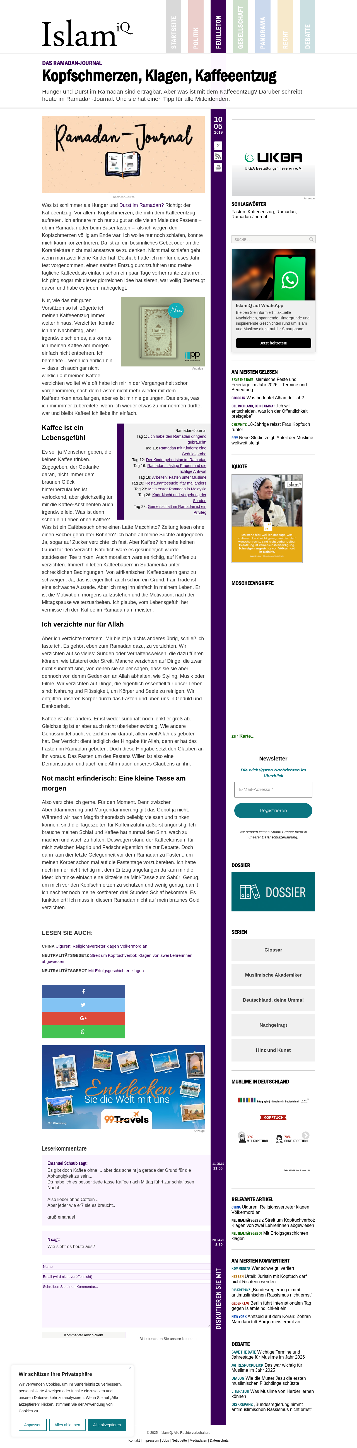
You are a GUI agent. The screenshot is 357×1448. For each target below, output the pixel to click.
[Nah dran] (130, 1367)
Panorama (263, 26)
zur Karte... (243, 736)
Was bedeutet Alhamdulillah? (267, 397)
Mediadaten (198, 1440)
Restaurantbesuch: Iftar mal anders (175, 483)
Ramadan (286, 211)
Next (304, 1134)
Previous (240, 1134)
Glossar (273, 950)
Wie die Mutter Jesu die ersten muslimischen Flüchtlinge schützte (268, 1381)
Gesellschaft (240, 26)
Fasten (238, 211)
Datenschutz (219, 1440)
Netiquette (190, 1299)
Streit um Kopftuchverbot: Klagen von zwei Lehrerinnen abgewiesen (117, 958)
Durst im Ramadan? (141, 205)
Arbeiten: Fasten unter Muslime (179, 477)
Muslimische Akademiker (273, 975)
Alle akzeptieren (107, 1425)
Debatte (307, 26)
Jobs (165, 1440)
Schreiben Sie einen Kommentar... (126, 1265)
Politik (196, 26)
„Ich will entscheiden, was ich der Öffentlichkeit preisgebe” (269, 411)
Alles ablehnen (67, 1425)
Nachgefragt (273, 1025)
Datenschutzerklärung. (280, 837)
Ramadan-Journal (249, 216)
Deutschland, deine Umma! (273, 1000)
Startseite (173, 26)
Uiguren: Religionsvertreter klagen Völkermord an (94, 946)
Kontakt (134, 1440)
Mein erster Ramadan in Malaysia (177, 489)
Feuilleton (218, 26)
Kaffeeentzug (261, 211)
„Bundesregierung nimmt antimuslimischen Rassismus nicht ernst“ (271, 1407)
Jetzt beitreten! (274, 343)
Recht (285, 26)
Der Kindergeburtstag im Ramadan (176, 460)
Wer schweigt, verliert (262, 1268)
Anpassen (32, 1425)
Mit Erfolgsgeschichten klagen (93, 970)
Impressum (151, 1440)
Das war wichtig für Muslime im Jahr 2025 (266, 1368)
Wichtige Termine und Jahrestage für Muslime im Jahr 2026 (268, 1354)
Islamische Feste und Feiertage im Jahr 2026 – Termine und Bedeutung (269, 384)
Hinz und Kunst (273, 1050)
